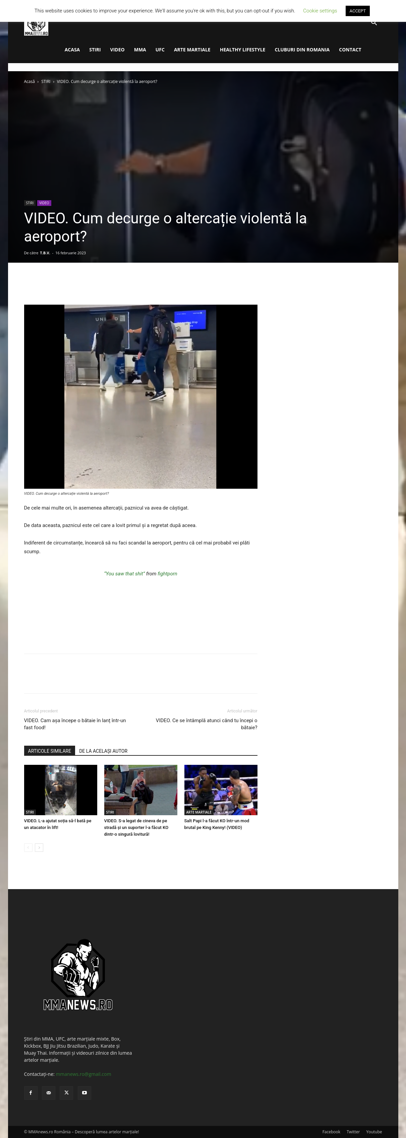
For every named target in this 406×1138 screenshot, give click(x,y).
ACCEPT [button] (358, 10)
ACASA (72, 49)
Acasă (29, 81)
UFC (160, 49)
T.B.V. (45, 252)
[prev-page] (28, 847)
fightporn (167, 574)
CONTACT (350, 49)
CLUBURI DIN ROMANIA (302, 49)
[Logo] (36, 23)
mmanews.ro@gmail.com (83, 1074)
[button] (374, 23)
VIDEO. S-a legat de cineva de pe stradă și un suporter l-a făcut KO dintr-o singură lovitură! (136, 827)
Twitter (353, 1132)
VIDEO (117, 49)
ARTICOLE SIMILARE (49, 751)
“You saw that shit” (124, 574)
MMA (140, 49)
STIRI (95, 49)
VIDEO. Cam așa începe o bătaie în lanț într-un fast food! (75, 724)
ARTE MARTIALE (192, 49)
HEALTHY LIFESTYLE (243, 49)
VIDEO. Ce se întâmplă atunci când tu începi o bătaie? (206, 724)
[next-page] (39, 847)
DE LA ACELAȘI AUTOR (103, 751)
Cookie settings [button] (320, 11)
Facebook (331, 1132)
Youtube (374, 1132)
